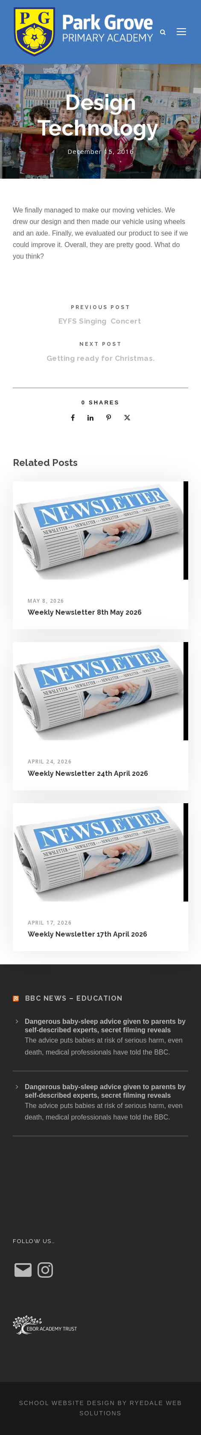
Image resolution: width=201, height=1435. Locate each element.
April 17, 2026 (50, 922)
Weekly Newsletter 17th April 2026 (87, 934)
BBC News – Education (74, 998)
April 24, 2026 (50, 761)
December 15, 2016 (100, 151)
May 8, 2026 (46, 600)
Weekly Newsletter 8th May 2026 (85, 612)
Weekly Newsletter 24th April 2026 (88, 773)
